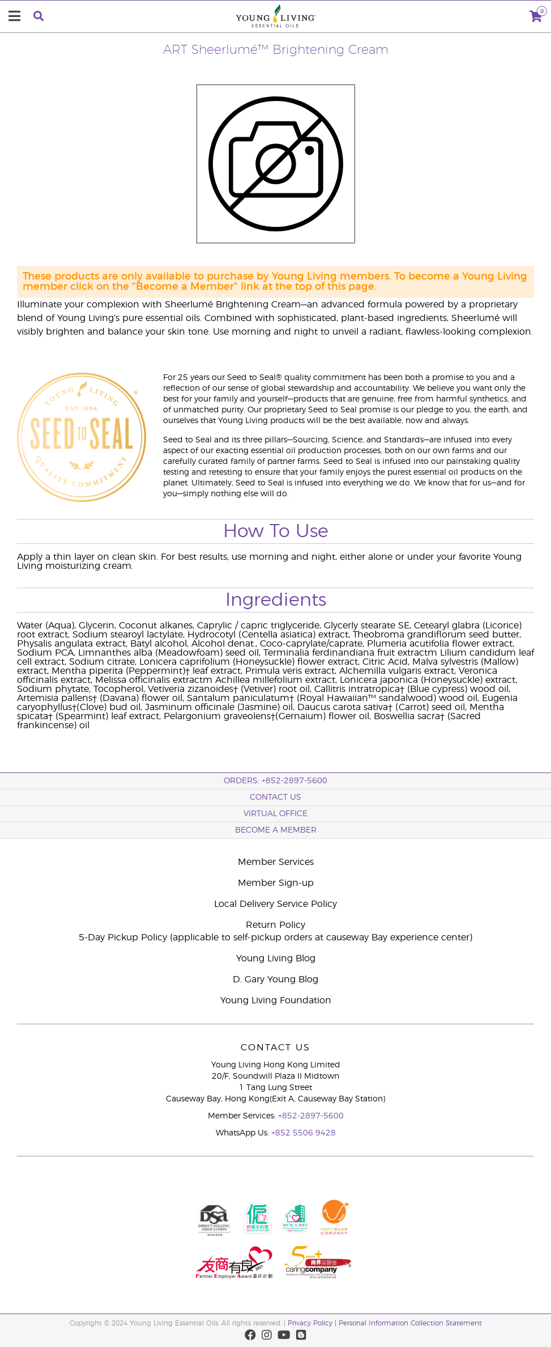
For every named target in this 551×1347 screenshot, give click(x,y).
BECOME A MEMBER (276, 830)
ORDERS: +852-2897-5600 (275, 781)
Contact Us (275, 797)
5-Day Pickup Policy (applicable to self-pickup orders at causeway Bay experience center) (275, 937)
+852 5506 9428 (303, 1133)
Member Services (276, 862)
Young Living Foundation (275, 1000)
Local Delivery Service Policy (275, 904)
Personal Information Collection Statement (410, 1323)
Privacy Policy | (313, 1323)
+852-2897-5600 (311, 1116)
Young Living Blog (275, 958)
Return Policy (275, 925)
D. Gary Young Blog (275, 979)
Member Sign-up (276, 883)
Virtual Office (275, 814)
